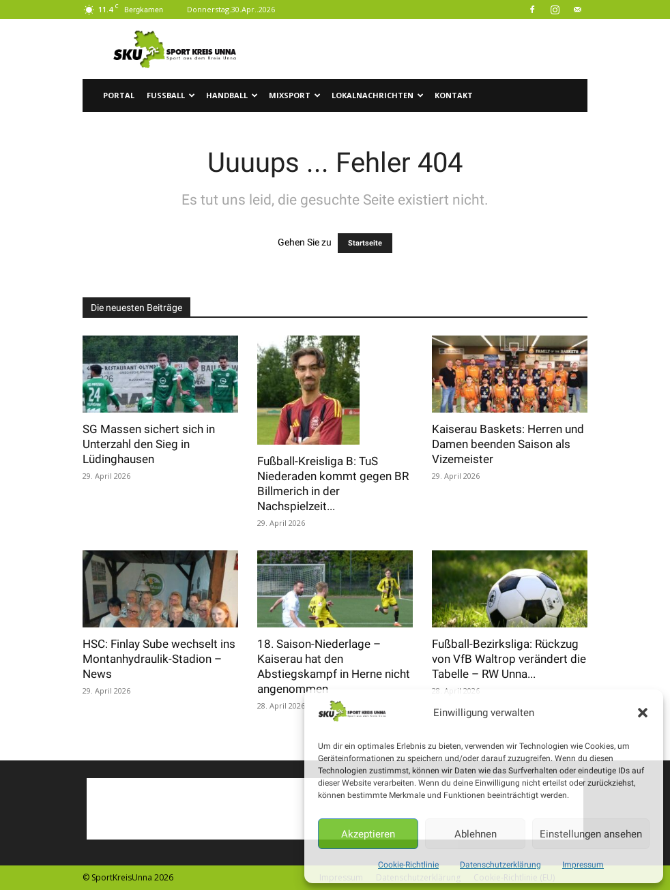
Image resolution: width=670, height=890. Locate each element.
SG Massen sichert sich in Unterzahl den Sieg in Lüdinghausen (149, 444)
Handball (232, 95)
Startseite (365, 243)
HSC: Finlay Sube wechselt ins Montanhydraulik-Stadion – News (159, 659)
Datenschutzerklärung (500, 865)
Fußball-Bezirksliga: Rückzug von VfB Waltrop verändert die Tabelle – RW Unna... (509, 659)
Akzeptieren (368, 834)
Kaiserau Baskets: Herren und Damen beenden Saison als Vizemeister (508, 444)
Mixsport (295, 95)
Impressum (583, 865)
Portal (118, 95)
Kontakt (454, 95)
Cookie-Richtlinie (408, 865)
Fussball (171, 95)
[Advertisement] (427, 49)
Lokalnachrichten (378, 95)
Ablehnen (475, 834)
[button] (643, 713)
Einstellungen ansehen (591, 834)
